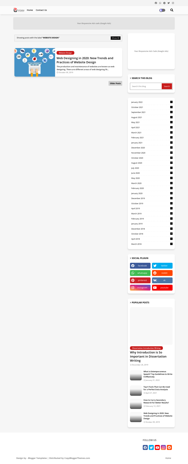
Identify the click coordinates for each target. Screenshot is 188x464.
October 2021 (152, 107)
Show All (115, 38)
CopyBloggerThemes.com (77, 458)
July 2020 (152, 168)
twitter (164, 265)
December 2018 (152, 228)
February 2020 (152, 188)
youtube (164, 287)
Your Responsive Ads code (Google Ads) (94, 23)
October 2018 (152, 233)
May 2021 (152, 122)
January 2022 (152, 102)
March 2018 (152, 244)
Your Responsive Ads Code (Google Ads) (151, 51)
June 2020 (152, 173)
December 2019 (152, 198)
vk (164, 280)
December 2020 (152, 147)
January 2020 (152, 193)
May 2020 (152, 178)
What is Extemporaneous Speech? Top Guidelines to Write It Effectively (157, 374)
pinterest (142, 280)
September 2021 (152, 112)
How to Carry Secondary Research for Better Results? (156, 401)
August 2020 (152, 163)
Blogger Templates (37, 458)
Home (30, 10)
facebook (142, 265)
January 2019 (152, 223)
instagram (142, 287)
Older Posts (115, 83)
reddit (164, 273)
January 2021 (152, 142)
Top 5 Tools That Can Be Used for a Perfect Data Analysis (156, 388)
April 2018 (152, 239)
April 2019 (152, 208)
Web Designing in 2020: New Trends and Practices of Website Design (157, 416)
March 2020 (152, 183)
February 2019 (152, 218)
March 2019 (152, 213)
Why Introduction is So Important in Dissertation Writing (148, 356)
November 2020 (152, 152)
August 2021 (152, 117)
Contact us (41, 10)
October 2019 (152, 203)
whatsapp (142, 273)
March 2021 (152, 132)
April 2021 (152, 127)
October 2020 (152, 158)
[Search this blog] (146, 86)
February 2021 (152, 137)
